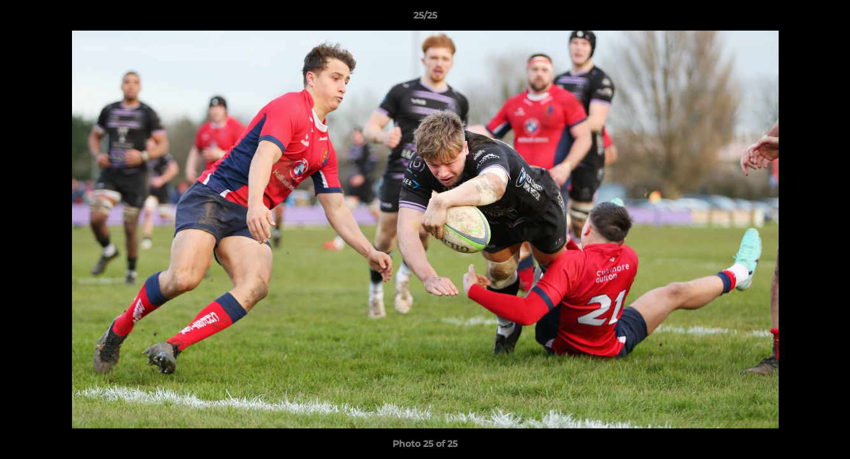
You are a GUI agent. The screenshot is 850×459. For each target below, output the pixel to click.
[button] (827, 18)
